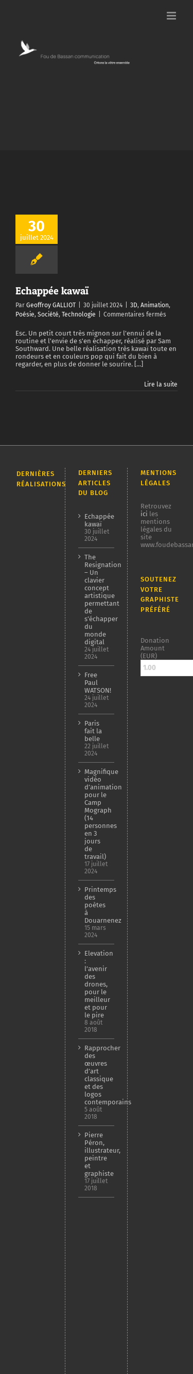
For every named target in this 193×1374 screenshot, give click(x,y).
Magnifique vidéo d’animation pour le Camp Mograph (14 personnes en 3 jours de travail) (97, 814)
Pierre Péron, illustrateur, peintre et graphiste (97, 1154)
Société (48, 314)
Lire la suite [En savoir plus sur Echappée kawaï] (161, 384)
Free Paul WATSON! (97, 682)
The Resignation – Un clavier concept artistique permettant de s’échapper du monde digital (97, 599)
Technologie (79, 314)
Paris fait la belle (93, 731)
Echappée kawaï (52, 291)
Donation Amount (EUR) (155, 648)
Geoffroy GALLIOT (51, 305)
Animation (155, 305)
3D (133, 305)
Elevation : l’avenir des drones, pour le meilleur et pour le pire (97, 984)
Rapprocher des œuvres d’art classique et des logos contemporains (97, 1075)
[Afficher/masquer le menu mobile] (172, 15)
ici (144, 514)
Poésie (24, 314)
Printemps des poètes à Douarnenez (97, 905)
